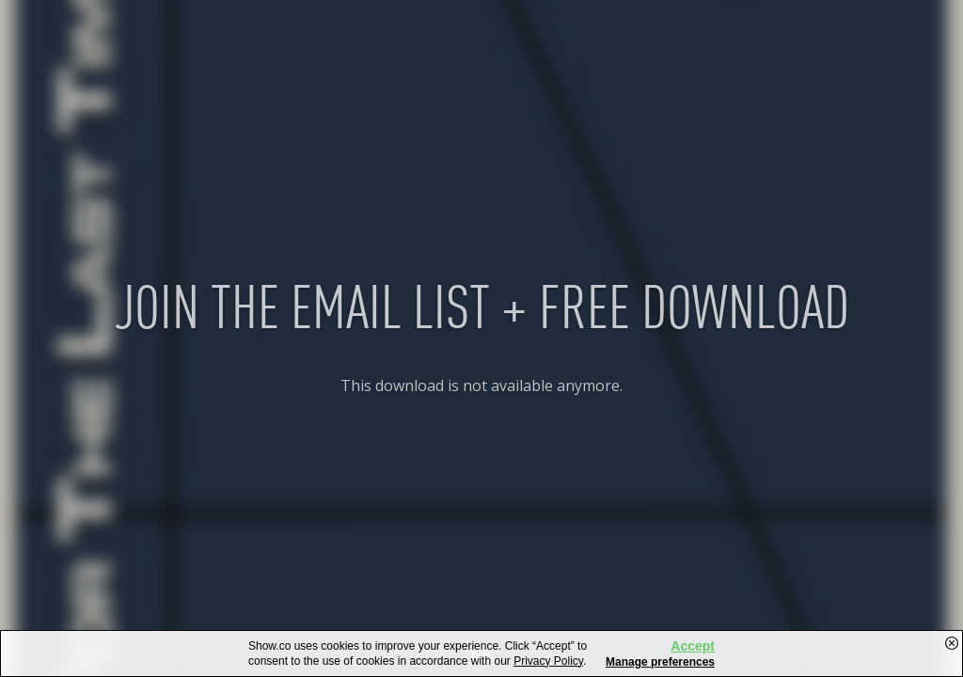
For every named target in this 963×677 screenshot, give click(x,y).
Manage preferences (660, 662)
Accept (693, 645)
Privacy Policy (548, 661)
